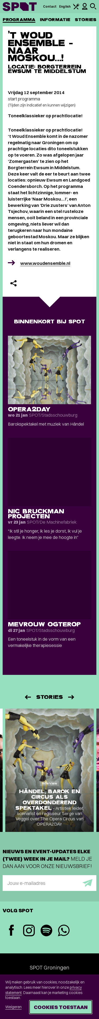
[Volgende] (71, 697)
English (64, 6)
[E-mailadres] (49, 883)
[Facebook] (11, 930)
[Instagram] (28, 931)
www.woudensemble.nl (45, 263)
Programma (19, 19)
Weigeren (13, 1007)
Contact (50, 6)
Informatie (55, 19)
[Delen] (13, 283)
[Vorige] (27, 697)
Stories (85, 19)
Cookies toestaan (61, 1007)
